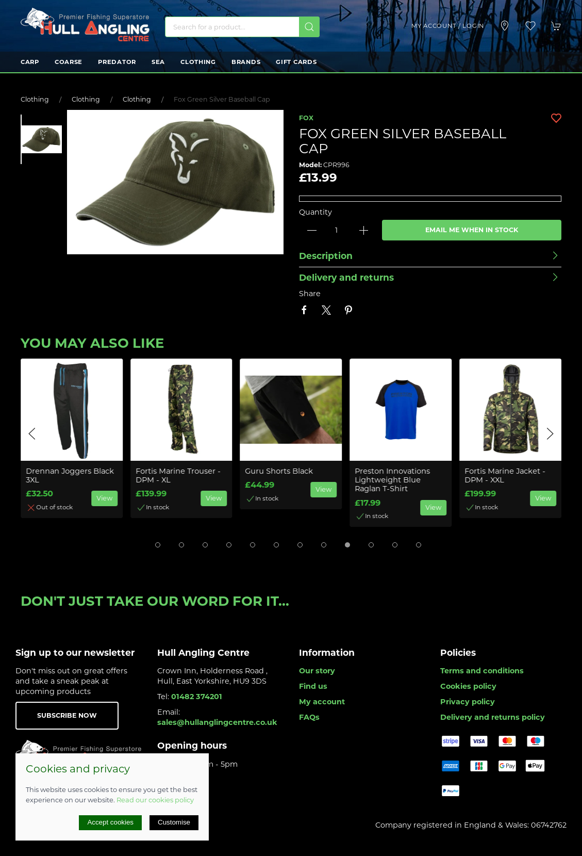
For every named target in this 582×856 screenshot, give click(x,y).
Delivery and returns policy (492, 717)
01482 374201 (196, 696)
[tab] (157, 544)
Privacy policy (467, 701)
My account (322, 701)
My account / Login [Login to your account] (447, 25)
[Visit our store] (505, 26)
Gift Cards (296, 62)
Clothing (198, 62)
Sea (158, 62)
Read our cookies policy (155, 800)
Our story (317, 670)
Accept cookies (110, 822)
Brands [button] (245, 62)
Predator (117, 62)
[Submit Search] (309, 27)
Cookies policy (468, 686)
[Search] (242, 27)
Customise (174, 822)
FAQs (309, 717)
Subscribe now (67, 715)
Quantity (315, 212)
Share (310, 293)
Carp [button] (30, 62)
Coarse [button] (68, 62)
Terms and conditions (482, 670)
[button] (530, 26)
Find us (313, 686)
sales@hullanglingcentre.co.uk (217, 722)
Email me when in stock (471, 230)
